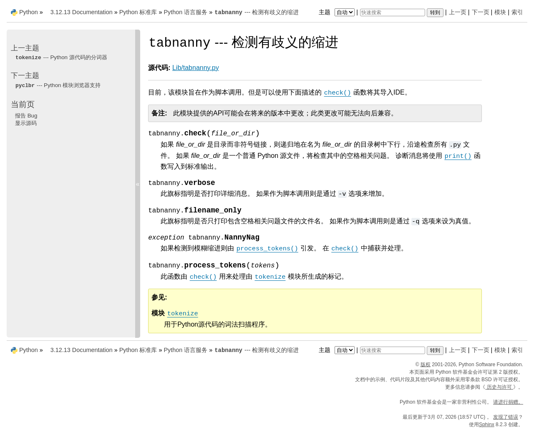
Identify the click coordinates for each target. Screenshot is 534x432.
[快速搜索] (392, 12)
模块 (500, 12)
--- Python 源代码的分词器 (61, 57)
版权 (426, 364)
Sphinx (486, 424)
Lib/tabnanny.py (195, 67)
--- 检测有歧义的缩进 (256, 12)
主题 (338, 12)
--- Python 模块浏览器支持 (58, 85)
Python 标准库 (138, 12)
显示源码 (26, 123)
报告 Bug (26, 115)
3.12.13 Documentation (81, 12)
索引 (517, 12)
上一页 (457, 12)
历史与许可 (499, 387)
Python (28, 12)
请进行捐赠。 (508, 402)
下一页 (480, 12)
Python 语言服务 (185, 12)
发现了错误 (505, 417)
